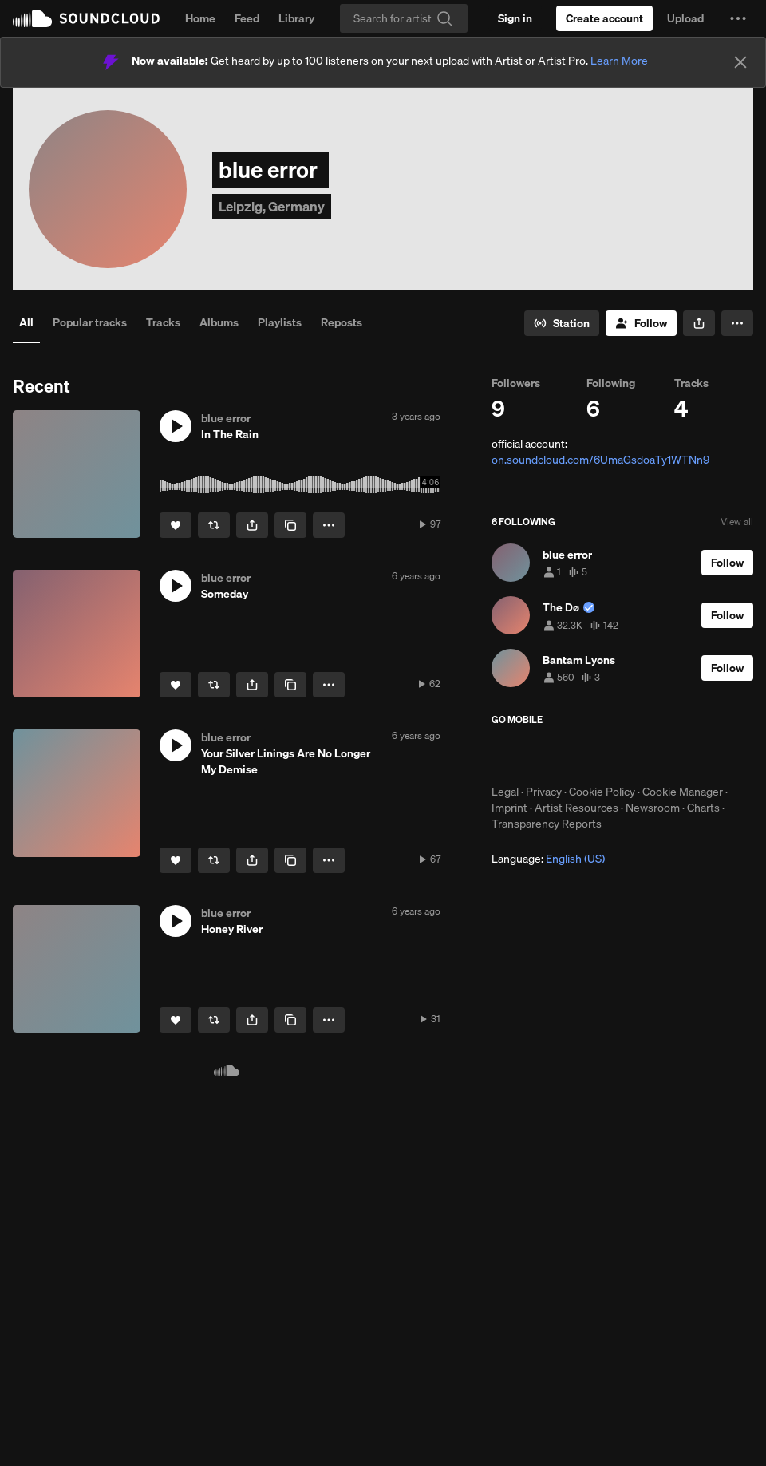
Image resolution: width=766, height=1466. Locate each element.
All (26, 322)
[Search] (404, 18)
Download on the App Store (539, 755)
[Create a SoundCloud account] (604, 18)
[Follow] (641, 323)
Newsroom (653, 807)
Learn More (619, 60)
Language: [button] (548, 858)
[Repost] (214, 525)
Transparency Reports (547, 823)
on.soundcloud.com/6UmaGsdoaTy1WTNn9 (600, 459)
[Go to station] (561, 323)
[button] (738, 18)
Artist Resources (576, 807)
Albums (219, 322)
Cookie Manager (682, 791)
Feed (247, 18)
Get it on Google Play (647, 755)
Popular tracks (90, 322)
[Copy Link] (290, 525)
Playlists (280, 322)
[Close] (740, 62)
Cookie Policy (602, 791)
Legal (505, 791)
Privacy (544, 791)
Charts (703, 807)
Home (200, 18)
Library (296, 18)
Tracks (163, 322)
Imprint (509, 807)
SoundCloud (86, 18)
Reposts (341, 322)
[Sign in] (515, 18)
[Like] (176, 525)
